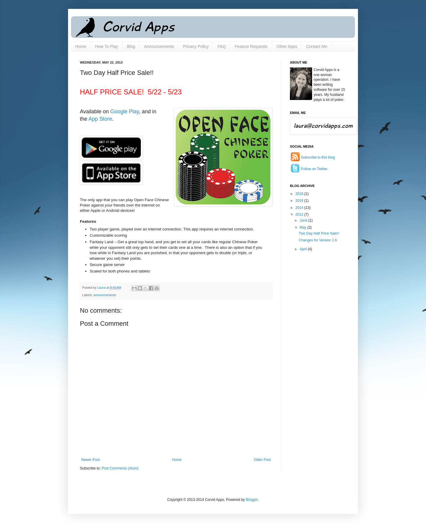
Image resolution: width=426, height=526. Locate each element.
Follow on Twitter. (314, 169)
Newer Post (90, 460)
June (304, 220)
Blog (131, 46)
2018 (300, 194)
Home (80, 46)
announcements (104, 295)
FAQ (221, 46)
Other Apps (287, 46)
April (304, 249)
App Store (100, 119)
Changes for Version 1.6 (318, 240)
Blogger (252, 500)
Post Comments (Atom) (119, 468)
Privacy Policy (196, 46)
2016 (300, 201)
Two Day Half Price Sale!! (319, 233)
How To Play (106, 46)
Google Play (124, 111)
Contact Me (316, 46)
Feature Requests (251, 46)
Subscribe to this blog (318, 157)
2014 (300, 208)
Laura (101, 287)
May (303, 227)
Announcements (159, 46)
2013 (300, 214)
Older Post (262, 460)
